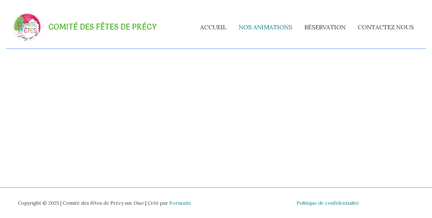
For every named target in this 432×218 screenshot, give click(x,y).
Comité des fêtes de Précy (102, 27)
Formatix (180, 203)
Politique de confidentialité (328, 203)
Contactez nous (386, 27)
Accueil (213, 27)
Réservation (325, 27)
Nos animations (265, 27)
